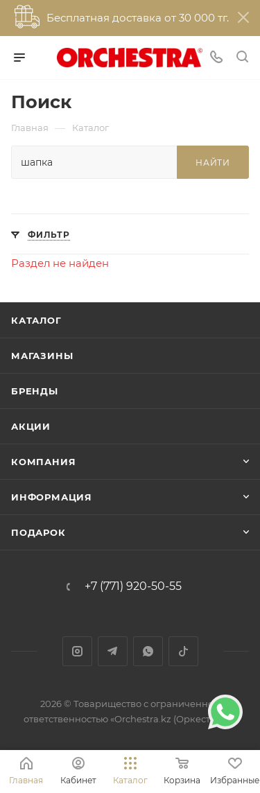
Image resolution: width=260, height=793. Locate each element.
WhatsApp (148, 651)
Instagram (77, 651)
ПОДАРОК (38, 532)
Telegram (113, 651)
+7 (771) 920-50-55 (133, 586)
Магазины (42, 355)
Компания (43, 461)
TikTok (183, 651)
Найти (213, 162)
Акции (31, 426)
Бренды (34, 391)
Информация (51, 497)
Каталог (36, 320)
